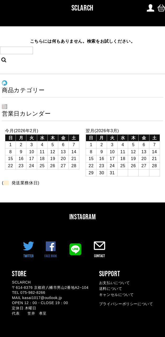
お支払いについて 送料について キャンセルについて (116, 289)
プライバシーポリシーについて (126, 304)
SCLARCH (81, 8)
